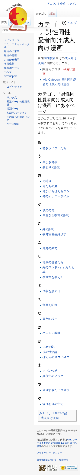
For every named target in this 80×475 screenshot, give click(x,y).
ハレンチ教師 (51, 333)
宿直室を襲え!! (52, 277)
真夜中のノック (52, 376)
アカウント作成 (56, 3)
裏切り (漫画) (51, 167)
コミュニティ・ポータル (17, 46)
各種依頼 (9, 63)
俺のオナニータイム (55, 196)
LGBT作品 (60, 413)
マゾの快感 (49, 371)
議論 (52, 13)
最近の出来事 (11, 51)
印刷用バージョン (17, 112)
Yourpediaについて (47, 459)
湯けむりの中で (52, 404)
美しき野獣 (49, 162)
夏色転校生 (49, 319)
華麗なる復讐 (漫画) (55, 215)
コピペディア (14, 86)
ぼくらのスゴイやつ (55, 357)
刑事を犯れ (49, 305)
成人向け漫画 (50, 418)
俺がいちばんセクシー (57, 191)
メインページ (11, 40)
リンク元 (12, 97)
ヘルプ (72, 23)
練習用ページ (11, 67)
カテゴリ (45, 413)
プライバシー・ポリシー (50, 452)
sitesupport (10, 76)
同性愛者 (50, 58)
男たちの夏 (49, 186)
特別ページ (13, 108)
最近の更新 (10, 55)
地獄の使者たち (52, 262)
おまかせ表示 (11, 59)
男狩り (46, 181)
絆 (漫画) (48, 229)
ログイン (72, 3)
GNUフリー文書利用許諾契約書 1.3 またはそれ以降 (57, 442)
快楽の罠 (48, 210)
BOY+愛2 (48, 347)
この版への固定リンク (18, 118)
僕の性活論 (49, 352)
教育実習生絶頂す (54, 234)
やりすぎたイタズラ (55, 390)
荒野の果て (49, 248)
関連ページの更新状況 (18, 103)
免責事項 (63, 459)
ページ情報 (13, 123)
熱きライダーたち (54, 148)
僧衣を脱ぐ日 (51, 291)
